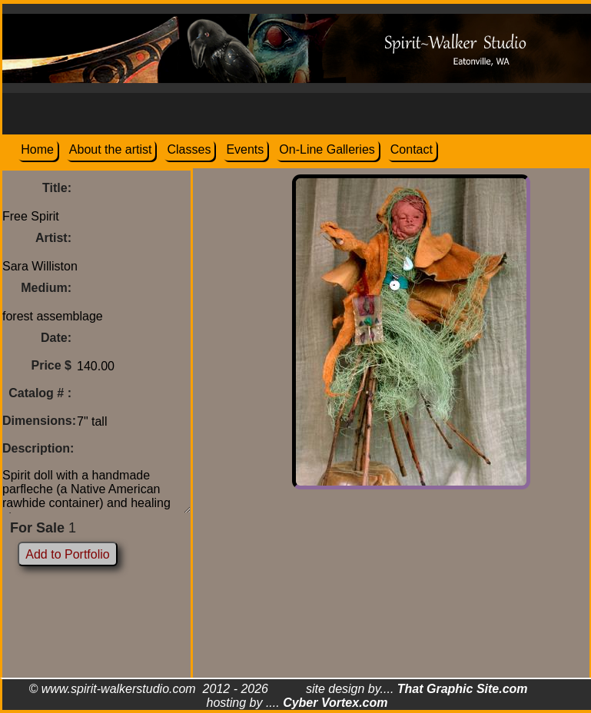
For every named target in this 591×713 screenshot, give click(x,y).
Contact (411, 149)
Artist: (53, 237)
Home (37, 149)
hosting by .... (297, 702)
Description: (38, 448)
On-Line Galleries (327, 149)
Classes (189, 149)
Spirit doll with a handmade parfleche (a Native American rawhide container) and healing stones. (96, 488)
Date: (56, 337)
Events (245, 149)
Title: (56, 187)
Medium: (46, 287)
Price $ (51, 365)
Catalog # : (39, 393)
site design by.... (417, 688)
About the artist (110, 149)
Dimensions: (39, 420)
